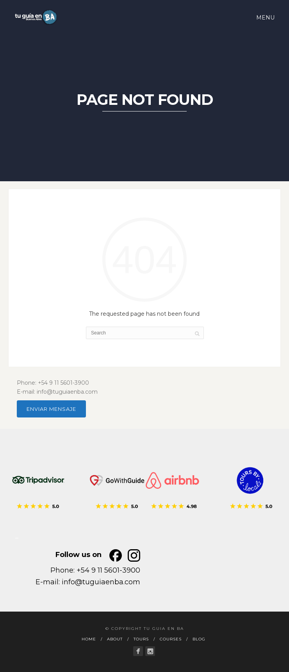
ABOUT (115, 639)
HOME (89, 639)
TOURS (141, 639)
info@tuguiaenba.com (101, 582)
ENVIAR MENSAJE (51, 409)
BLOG (199, 639)
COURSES (171, 639)
